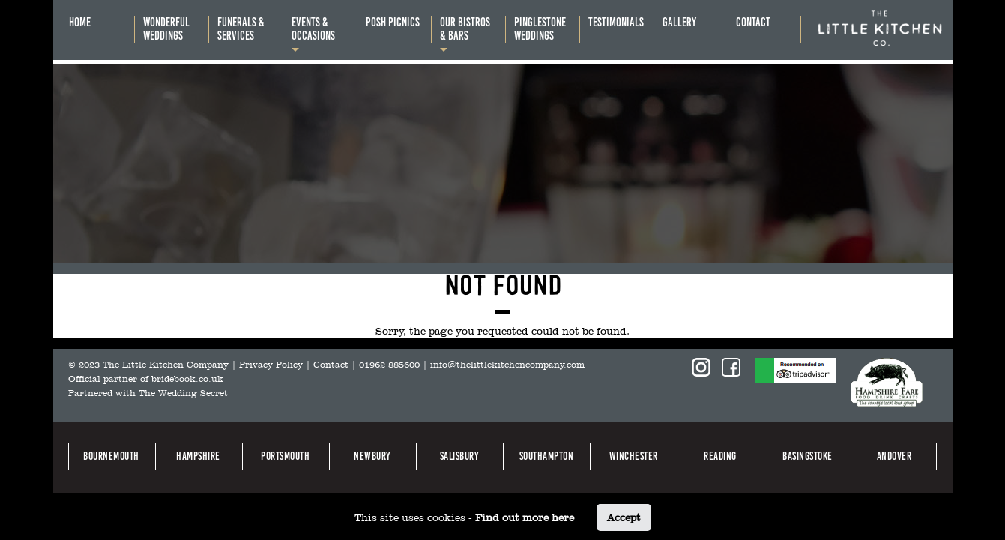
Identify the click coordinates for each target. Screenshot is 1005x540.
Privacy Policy (271, 364)
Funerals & (241, 29)
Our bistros (465, 29)
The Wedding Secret (183, 393)
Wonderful (166, 29)
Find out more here (524, 518)
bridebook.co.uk (187, 379)
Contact (330, 364)
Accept (624, 518)
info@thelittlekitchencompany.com (507, 364)
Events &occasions (313, 29)
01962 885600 (389, 364)
